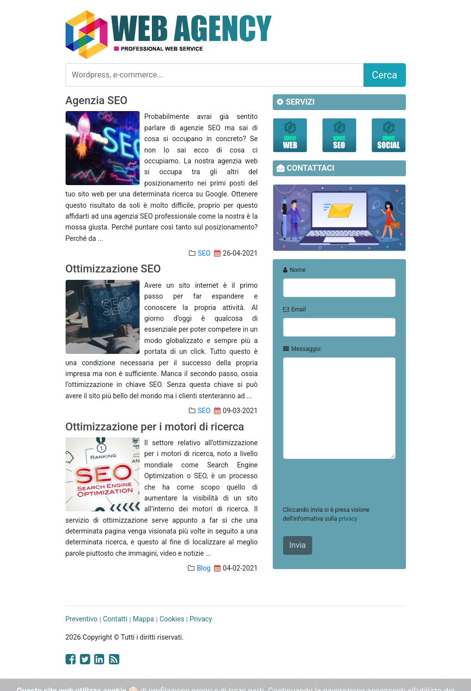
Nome (294, 270)
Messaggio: (302, 349)
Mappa (143, 619)
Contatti (115, 619)
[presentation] (358, 486)
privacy (347, 518)
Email (294, 309)
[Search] (215, 75)
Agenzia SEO (97, 100)
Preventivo (82, 619)
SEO (204, 253)
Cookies (171, 619)
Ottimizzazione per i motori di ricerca (155, 427)
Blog (204, 568)
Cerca (385, 75)
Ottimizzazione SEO (113, 269)
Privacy (201, 619)
